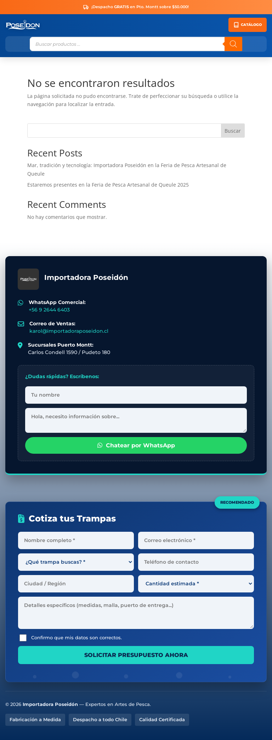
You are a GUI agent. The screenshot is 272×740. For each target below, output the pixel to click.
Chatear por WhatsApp (136, 445)
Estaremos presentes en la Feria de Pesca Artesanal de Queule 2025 (108, 184)
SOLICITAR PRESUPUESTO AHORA (136, 655)
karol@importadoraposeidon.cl (68, 331)
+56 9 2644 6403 (49, 310)
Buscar (233, 130)
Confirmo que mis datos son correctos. (70, 637)
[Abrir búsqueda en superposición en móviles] (136, 44)
